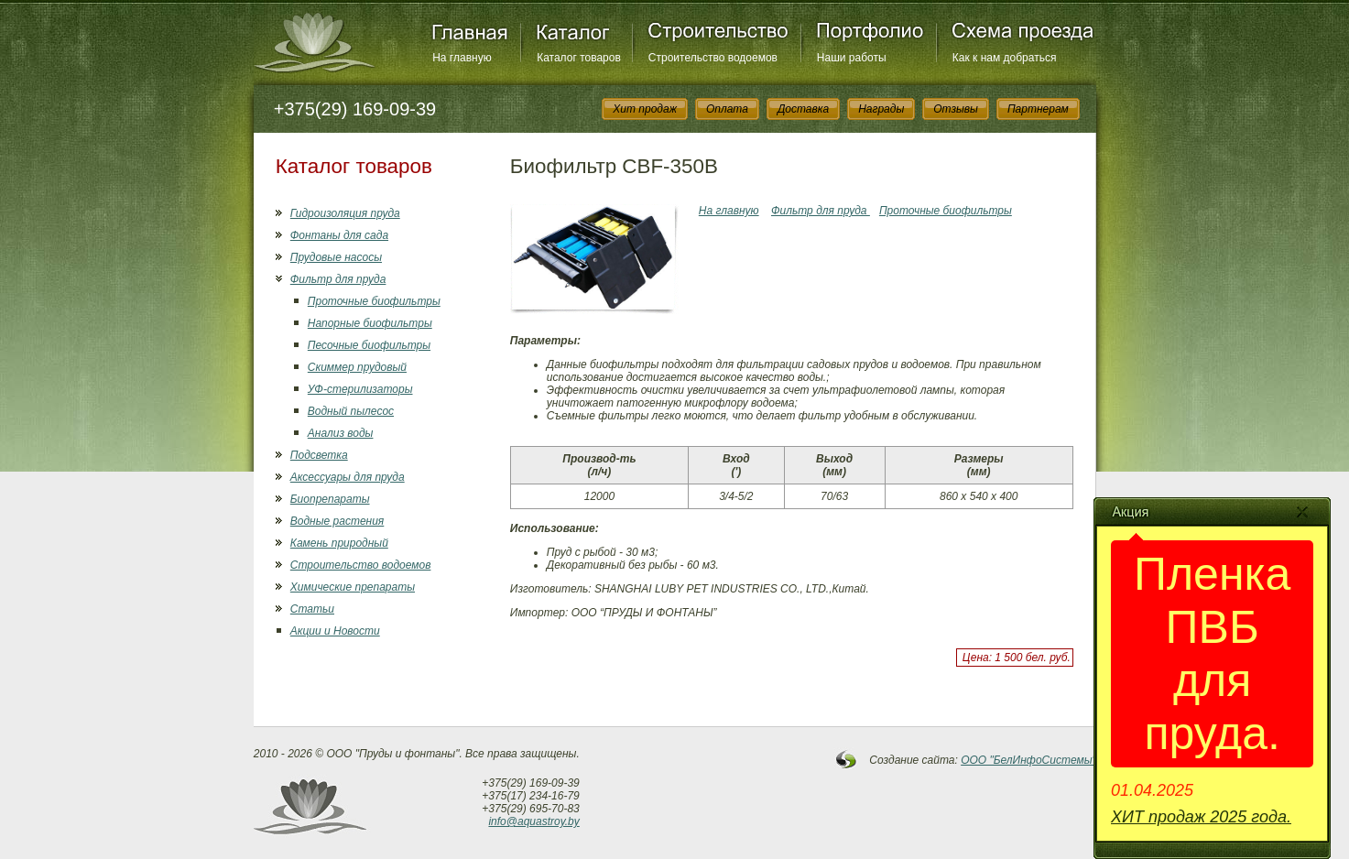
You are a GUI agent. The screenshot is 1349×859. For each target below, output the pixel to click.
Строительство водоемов (713, 57)
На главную (461, 57)
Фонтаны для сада (339, 235)
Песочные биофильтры (369, 345)
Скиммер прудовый (357, 367)
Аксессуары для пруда (347, 477)
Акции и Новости (335, 631)
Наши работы (852, 57)
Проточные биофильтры (374, 301)
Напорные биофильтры (370, 323)
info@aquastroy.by (533, 821)
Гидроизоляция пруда (345, 213)
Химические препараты (352, 587)
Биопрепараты (330, 499)
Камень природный (339, 543)
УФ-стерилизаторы (360, 389)
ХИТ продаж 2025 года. (1201, 817)
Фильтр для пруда (338, 279)
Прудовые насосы (336, 257)
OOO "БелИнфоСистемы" (1028, 760)
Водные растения (337, 521)
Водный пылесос (351, 411)
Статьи (312, 609)
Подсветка (319, 455)
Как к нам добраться (1004, 57)
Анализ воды (341, 433)
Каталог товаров (579, 57)
